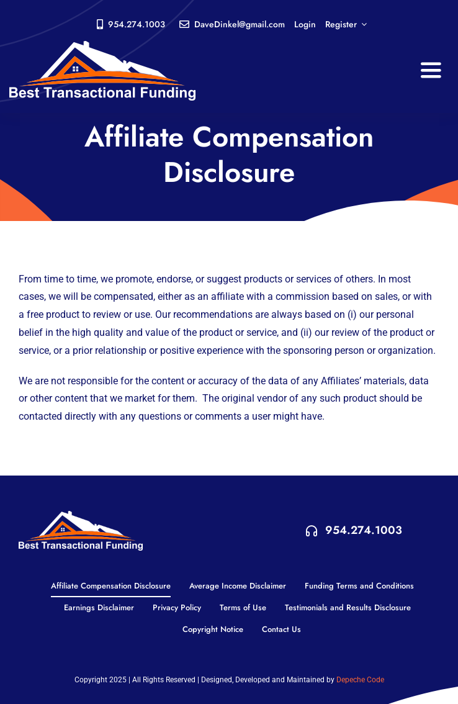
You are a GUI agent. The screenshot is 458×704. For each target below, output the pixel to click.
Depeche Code (360, 679)
